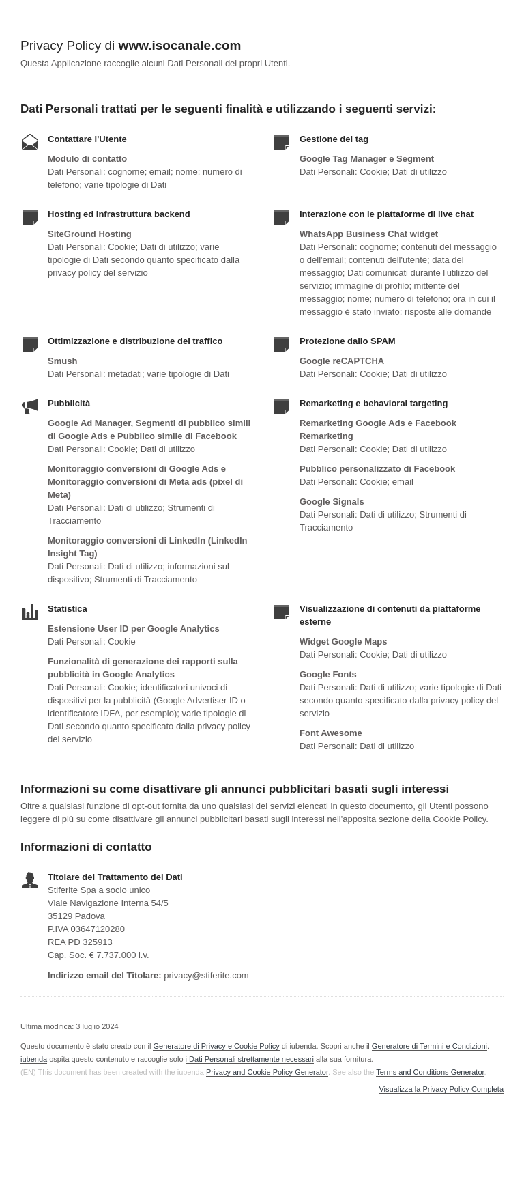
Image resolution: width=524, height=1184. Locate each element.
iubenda (33, 1059)
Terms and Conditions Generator (430, 1072)
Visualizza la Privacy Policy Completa (441, 1089)
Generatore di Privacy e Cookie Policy (216, 1046)
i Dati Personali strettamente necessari (250, 1059)
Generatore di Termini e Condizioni (429, 1046)
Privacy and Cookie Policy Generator (267, 1072)
